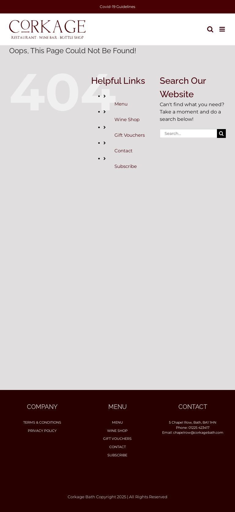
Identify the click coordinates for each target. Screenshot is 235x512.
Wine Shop (127, 119)
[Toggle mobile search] (210, 29)
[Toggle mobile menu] (222, 29)
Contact (123, 151)
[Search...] (188, 133)
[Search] (221, 133)
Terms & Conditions (42, 422)
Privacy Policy (42, 431)
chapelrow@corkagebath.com (198, 432)
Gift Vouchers (129, 135)
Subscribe (125, 166)
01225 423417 (198, 427)
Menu (121, 104)
